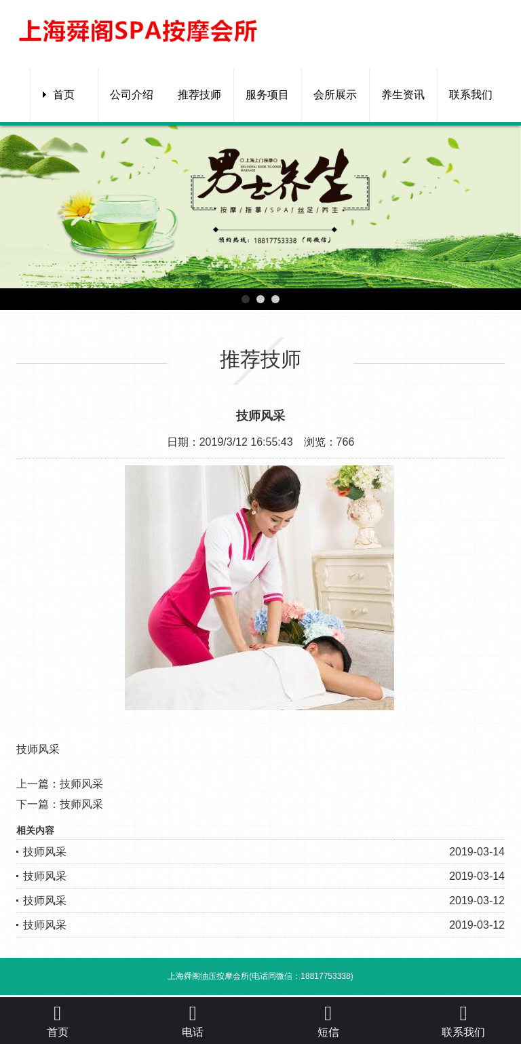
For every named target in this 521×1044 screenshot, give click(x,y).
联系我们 (471, 94)
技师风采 (81, 784)
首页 (64, 94)
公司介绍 (131, 94)
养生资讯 (403, 94)
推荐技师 (199, 94)
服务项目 (267, 94)
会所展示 (335, 94)
